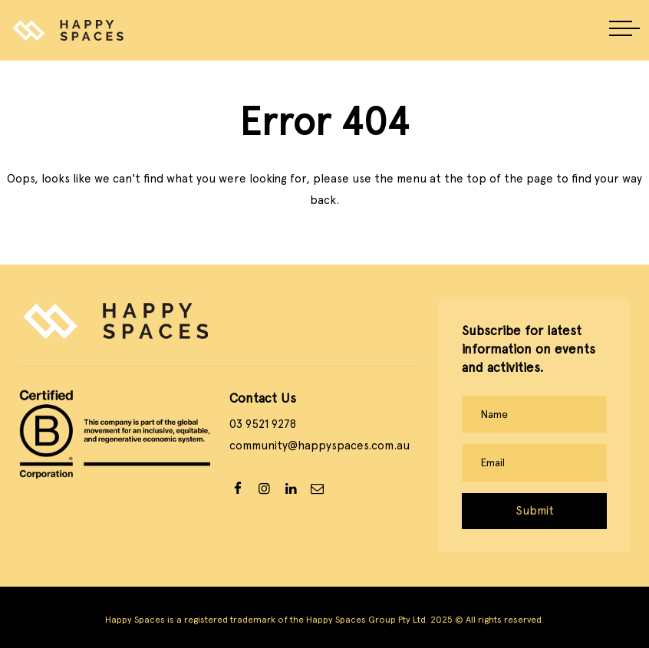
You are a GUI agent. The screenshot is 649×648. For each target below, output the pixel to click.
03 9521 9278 (262, 424)
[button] (624, 30)
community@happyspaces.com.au (319, 445)
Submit (535, 511)
